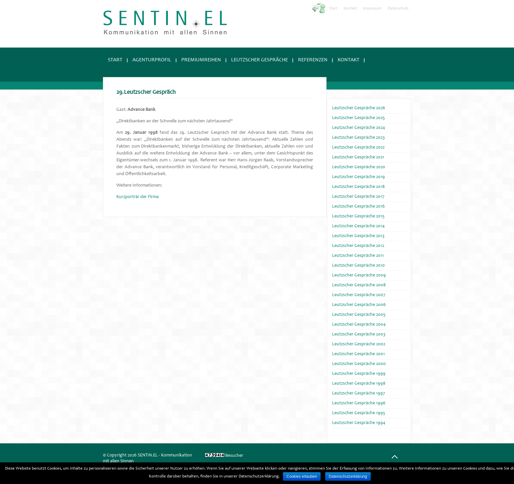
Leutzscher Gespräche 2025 (358, 118)
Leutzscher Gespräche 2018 (358, 187)
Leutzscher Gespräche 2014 (358, 226)
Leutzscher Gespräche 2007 (359, 295)
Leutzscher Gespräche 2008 (359, 285)
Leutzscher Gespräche (259, 60)
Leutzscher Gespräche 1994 (358, 423)
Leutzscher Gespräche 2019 (358, 177)
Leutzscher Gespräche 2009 (359, 275)
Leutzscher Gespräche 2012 (358, 246)
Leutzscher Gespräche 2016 (358, 206)
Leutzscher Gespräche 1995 (358, 413)
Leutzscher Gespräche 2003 (359, 334)
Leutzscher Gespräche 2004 (359, 324)
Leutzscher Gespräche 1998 (359, 383)
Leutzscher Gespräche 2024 (358, 128)
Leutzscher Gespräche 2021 (358, 157)
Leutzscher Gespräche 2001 (358, 354)
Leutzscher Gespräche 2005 (359, 315)
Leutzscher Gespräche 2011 (358, 255)
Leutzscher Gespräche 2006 (359, 305)
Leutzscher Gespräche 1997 (358, 393)
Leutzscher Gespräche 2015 (358, 216)
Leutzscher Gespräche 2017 (358, 196)
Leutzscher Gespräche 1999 (359, 374)
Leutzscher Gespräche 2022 (358, 147)
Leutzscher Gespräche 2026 (358, 108)
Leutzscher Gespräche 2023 (358, 137)
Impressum (372, 8)
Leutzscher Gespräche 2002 (358, 344)
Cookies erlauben (302, 476)
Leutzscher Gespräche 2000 (359, 364)
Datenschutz (398, 8)
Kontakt (350, 8)
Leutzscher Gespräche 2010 (358, 265)
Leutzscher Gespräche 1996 (359, 403)
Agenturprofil (151, 60)
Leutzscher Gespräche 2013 (358, 236)
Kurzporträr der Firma (137, 197)
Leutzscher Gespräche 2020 (358, 167)
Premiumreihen (201, 60)
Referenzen (312, 60)
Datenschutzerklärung (348, 476)
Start (333, 8)
